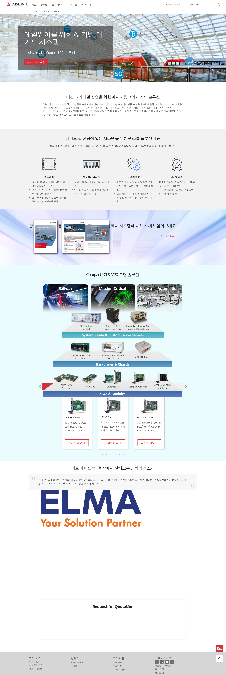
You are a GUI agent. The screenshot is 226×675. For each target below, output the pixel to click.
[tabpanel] (113, 48)
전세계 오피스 (77, 662)
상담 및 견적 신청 (36, 62)
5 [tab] (119, 455)
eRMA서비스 (119, 669)
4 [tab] (115, 455)
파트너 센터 (118, 666)
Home (31, 12)
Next (221, 48)
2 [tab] (113, 79)
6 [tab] (123, 455)
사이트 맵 (159, 673)
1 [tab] (108, 79)
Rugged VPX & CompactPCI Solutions (50, 12)
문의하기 (179, 4)
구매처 (74, 666)
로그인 (190, 4)
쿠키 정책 (159, 669)
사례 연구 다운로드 (164, 235)
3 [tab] (117, 79)
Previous (4, 48)
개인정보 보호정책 (163, 665)
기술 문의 (117, 662)
